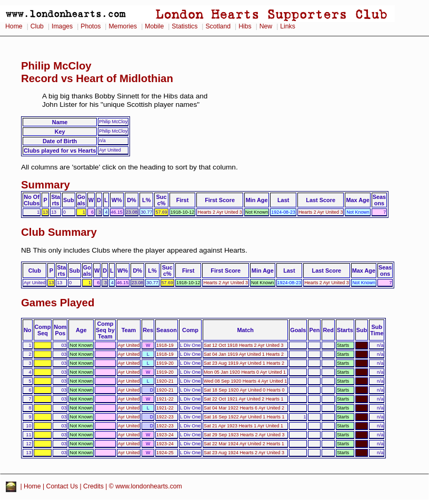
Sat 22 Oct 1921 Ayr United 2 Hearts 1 (243, 399)
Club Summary (59, 232)
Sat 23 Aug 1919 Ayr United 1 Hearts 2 (244, 363)
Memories (122, 26)
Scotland (218, 26)
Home (14, 26)
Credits (93, 486)
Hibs (244, 26)
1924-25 (165, 452)
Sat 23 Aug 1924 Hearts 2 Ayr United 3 (244, 452)
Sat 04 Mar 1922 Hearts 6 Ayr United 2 (244, 408)
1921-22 (165, 399)
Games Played (57, 302)
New (266, 26)
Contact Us (62, 486)
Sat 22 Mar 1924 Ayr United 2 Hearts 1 (244, 443)
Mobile (154, 26)
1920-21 (165, 381)
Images (62, 26)
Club (37, 26)
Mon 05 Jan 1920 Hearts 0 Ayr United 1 (245, 372)
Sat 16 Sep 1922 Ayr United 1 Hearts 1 (244, 416)
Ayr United (128, 345)
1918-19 (165, 345)
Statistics (184, 26)
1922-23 (165, 416)
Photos (91, 26)
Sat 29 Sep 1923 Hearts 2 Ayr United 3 (244, 434)
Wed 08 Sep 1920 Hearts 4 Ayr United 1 (245, 381)
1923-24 (165, 434)
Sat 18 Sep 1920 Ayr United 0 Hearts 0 (244, 390)
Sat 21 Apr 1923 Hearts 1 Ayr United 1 (243, 425)
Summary (45, 185)
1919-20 (165, 363)
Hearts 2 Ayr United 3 (219, 212)
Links (287, 26)
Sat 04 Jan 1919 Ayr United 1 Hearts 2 (244, 354)
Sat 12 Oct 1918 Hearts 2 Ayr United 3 (243, 345)
